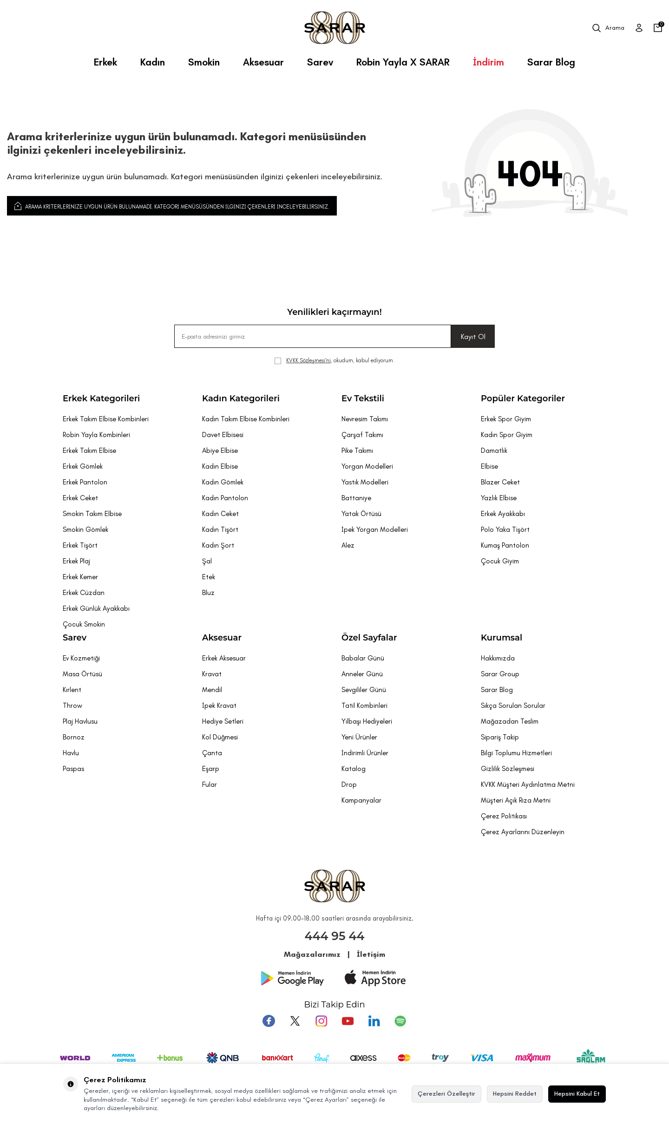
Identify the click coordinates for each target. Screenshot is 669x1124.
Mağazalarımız (312, 954)
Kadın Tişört (220, 529)
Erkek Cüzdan (84, 592)
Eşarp (210, 769)
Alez (347, 545)
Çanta (212, 753)
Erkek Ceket (80, 498)
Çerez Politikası (504, 816)
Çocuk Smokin (84, 624)
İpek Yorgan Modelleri (374, 529)
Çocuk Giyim (500, 561)
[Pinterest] (397, 1020)
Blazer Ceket (500, 482)
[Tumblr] (372, 1020)
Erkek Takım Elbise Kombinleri (106, 419)
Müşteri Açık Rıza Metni (516, 800)
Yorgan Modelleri (367, 466)
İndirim (488, 62)
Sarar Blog (551, 62)
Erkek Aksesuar (224, 658)
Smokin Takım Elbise (92, 514)
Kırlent (72, 690)
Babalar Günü (362, 658)
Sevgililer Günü (363, 690)
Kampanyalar (361, 800)
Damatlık (494, 450)
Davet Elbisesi (222, 435)
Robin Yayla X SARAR (403, 62)
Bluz (208, 592)
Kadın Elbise (220, 466)
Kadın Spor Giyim (506, 435)
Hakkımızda (498, 658)
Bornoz (74, 737)
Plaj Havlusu (80, 721)
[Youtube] (347, 1020)
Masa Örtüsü (82, 674)
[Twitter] (296, 1020)
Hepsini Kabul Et (577, 1094)
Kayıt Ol (473, 336)
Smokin (204, 62)
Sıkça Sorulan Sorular (513, 705)
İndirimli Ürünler (364, 753)
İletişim (371, 954)
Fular (209, 784)
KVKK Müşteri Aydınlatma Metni (528, 784)
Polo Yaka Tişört (505, 529)
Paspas (73, 769)
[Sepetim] (658, 28)
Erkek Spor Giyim (506, 419)
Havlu (71, 753)
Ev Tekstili (362, 398)
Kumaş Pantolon (505, 545)
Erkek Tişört (80, 545)
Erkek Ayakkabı (503, 514)
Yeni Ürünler (359, 737)
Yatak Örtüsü (361, 514)
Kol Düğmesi (220, 737)
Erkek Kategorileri (101, 398)
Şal (207, 561)
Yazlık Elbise (499, 498)
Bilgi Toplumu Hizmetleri (516, 753)
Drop (349, 784)
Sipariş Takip (500, 737)
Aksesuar (263, 62)
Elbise (489, 466)
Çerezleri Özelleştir (446, 1094)
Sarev (320, 62)
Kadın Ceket (220, 514)
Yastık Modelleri (364, 482)
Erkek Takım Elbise (89, 450)
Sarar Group (500, 674)
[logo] (334, 28)
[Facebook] (271, 1020)
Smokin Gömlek (85, 529)
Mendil (212, 690)
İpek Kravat (219, 705)
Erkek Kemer (80, 577)
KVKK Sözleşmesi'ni (308, 360)
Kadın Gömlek (222, 482)
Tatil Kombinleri (364, 705)
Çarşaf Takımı (362, 435)
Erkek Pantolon (85, 482)
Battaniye (356, 498)
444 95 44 (335, 936)
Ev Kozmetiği (81, 658)
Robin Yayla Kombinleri (96, 435)
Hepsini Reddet (515, 1094)
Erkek (105, 62)
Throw (72, 705)
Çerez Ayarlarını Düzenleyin (522, 832)
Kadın (152, 62)
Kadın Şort (218, 545)
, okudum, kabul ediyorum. (334, 360)
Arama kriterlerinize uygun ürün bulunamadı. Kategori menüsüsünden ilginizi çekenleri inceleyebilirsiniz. (171, 206)
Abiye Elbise (220, 450)
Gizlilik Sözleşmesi (507, 769)
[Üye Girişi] (639, 28)
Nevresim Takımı (364, 419)
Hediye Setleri (222, 721)
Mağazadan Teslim (509, 721)
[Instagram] (322, 1020)
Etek (208, 577)
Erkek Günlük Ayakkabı (96, 608)
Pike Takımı (357, 450)
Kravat (212, 674)
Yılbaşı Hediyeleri (366, 721)
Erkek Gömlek (83, 466)
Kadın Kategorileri (241, 398)
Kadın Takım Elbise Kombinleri (245, 419)
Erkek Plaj (76, 561)
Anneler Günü (362, 674)
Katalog (353, 769)
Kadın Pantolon (225, 498)
